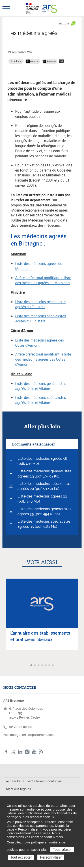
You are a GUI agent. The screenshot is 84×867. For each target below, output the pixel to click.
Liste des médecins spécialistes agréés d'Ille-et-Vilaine (40, 400)
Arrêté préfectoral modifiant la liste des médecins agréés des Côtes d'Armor (43, 359)
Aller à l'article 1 (31, 665)
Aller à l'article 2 (35, 665)
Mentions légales (18, 789)
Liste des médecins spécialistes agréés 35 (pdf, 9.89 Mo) (44, 524)
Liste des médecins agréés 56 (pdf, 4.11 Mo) (42, 461)
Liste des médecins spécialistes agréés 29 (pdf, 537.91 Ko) (44, 486)
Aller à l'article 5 (46, 665)
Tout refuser (62, 849)
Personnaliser (51, 857)
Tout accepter (21, 857)
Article (64, 23)
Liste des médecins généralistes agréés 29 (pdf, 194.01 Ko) (44, 473)
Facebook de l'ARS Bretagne (6, 751)
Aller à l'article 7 (53, 665)
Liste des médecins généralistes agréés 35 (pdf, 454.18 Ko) (44, 511)
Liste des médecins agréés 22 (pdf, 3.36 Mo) (42, 498)
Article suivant (80, 665)
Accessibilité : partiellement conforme (34, 781)
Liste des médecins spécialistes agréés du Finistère (40, 319)
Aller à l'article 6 (49, 665)
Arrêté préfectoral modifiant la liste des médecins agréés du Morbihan (43, 280)
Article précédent (3, 665)
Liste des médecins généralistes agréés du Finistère (40, 304)
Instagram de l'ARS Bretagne (27, 751)
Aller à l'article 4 (42, 665)
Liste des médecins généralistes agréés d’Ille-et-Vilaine (40, 386)
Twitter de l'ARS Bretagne (13, 751)
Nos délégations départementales (28, 735)
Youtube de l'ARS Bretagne (34, 751)
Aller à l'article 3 (39, 665)
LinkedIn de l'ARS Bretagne (20, 751)
